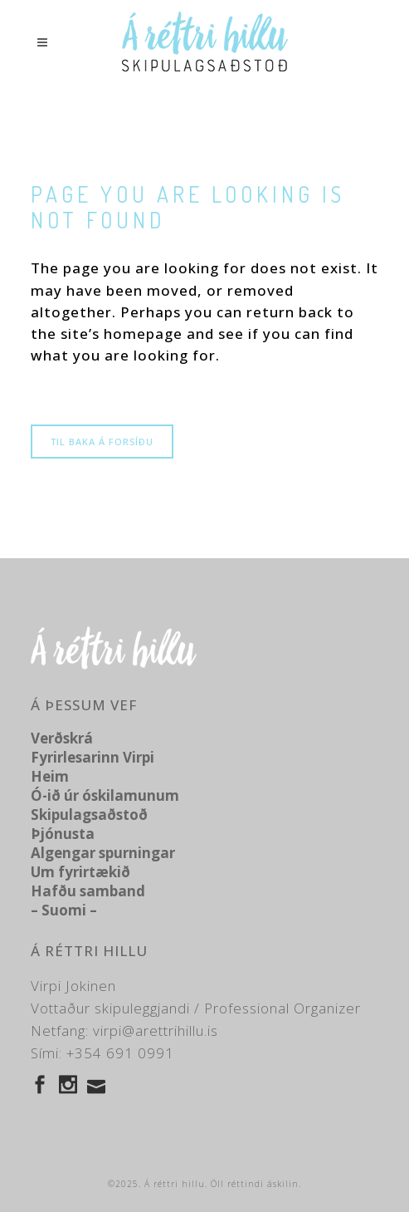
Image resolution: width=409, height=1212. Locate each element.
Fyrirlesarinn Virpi (92, 757)
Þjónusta (63, 833)
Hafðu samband (88, 890)
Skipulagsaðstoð (89, 814)
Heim (50, 776)
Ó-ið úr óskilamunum (105, 795)
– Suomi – (64, 910)
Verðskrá (62, 738)
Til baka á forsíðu (102, 441)
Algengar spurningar (103, 852)
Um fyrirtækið (80, 871)
